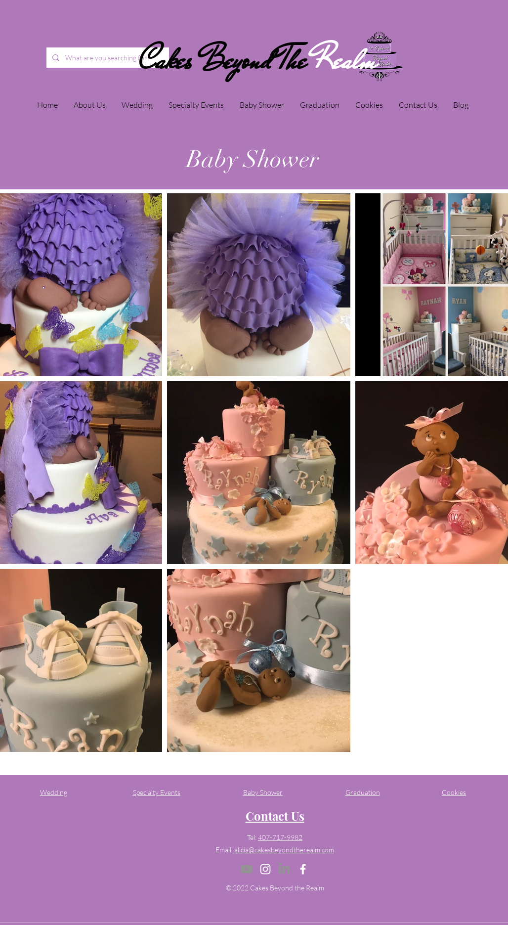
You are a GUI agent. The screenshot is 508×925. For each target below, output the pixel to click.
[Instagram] (265, 869)
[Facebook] (303, 869)
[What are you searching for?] (116, 57)
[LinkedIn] (284, 869)
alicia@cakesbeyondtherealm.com (283, 849)
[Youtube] (247, 869)
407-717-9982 (280, 837)
